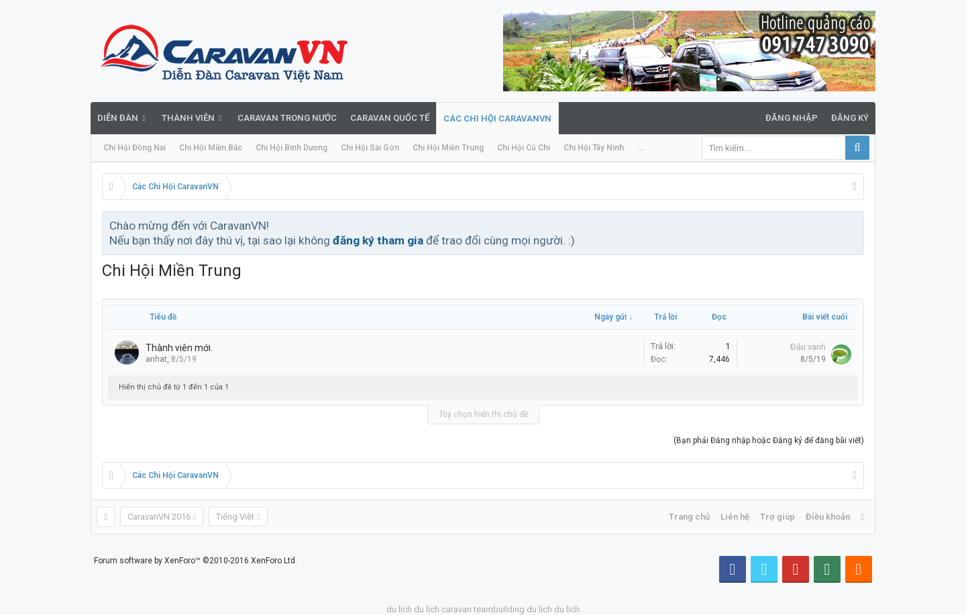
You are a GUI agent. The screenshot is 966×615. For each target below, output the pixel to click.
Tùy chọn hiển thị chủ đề (483, 414)
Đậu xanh (808, 347)
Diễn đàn (117, 118)
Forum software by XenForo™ (195, 560)
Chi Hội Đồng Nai (134, 147)
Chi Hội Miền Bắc (210, 147)
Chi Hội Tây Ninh (594, 147)
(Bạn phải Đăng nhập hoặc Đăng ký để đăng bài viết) (769, 440)
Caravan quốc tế (389, 118)
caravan (456, 609)
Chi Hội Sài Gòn (370, 147)
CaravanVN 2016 (159, 517)
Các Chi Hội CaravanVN (497, 118)
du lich (399, 609)
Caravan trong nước (287, 118)
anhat (156, 359)
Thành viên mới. (179, 347)
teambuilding (499, 609)
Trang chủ (689, 517)
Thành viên (188, 118)
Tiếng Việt (235, 517)
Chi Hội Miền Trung (448, 147)
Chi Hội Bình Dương (291, 147)
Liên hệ (734, 517)
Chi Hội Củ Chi (523, 147)
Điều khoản (828, 517)
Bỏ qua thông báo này (854, 225)
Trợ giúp (777, 517)
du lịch (426, 609)
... (640, 147)
